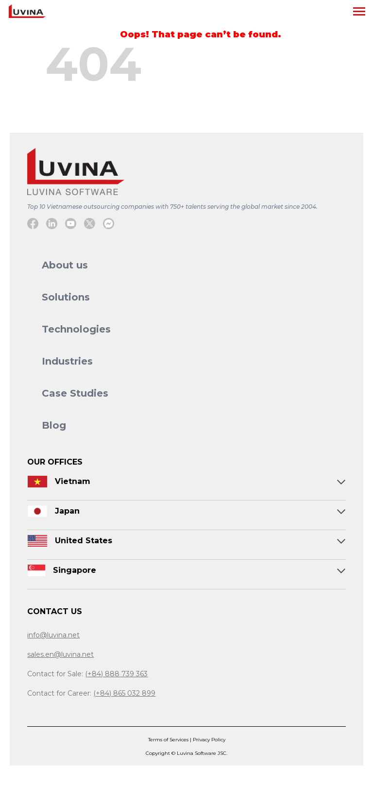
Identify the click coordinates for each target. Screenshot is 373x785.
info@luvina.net (53, 635)
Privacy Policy (209, 739)
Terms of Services (169, 739)
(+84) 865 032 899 (124, 693)
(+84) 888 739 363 (116, 673)
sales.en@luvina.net (60, 654)
